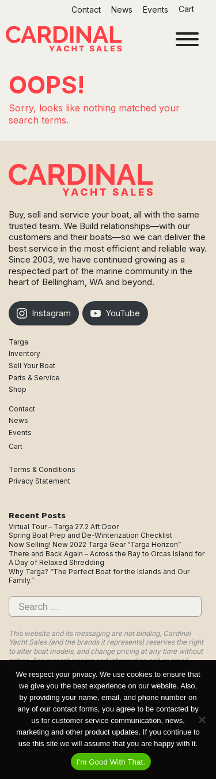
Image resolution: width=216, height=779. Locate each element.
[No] (201, 719)
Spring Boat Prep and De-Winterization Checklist (90, 535)
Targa (18, 342)
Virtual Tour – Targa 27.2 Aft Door (64, 526)
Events (155, 9)
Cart (187, 9)
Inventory (24, 353)
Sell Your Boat (32, 365)
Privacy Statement (39, 481)
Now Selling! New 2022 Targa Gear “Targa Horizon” (95, 544)
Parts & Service (34, 377)
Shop (17, 389)
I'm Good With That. (111, 762)
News (121, 9)
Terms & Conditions (42, 469)
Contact (86, 9)
